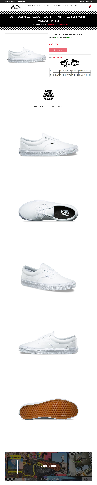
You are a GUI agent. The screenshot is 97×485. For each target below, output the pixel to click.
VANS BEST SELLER (49, 466)
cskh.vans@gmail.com (10, 1)
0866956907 (21, 1)
